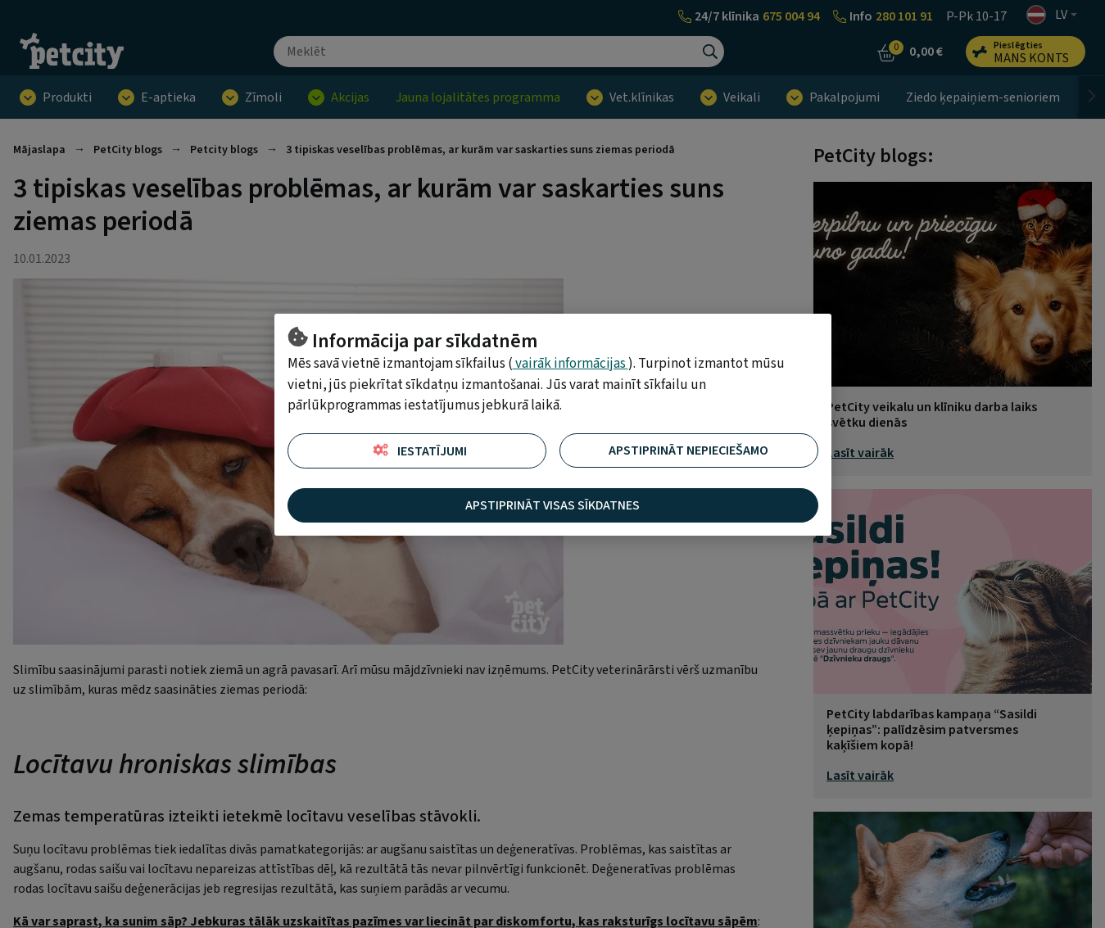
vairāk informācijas (570, 363)
